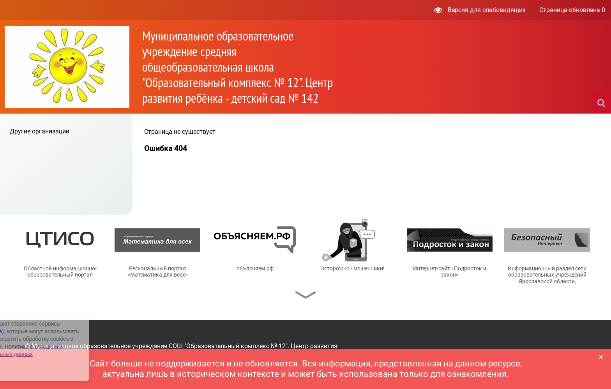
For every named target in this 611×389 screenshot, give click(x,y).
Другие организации (39, 131)
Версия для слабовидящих (480, 10)
